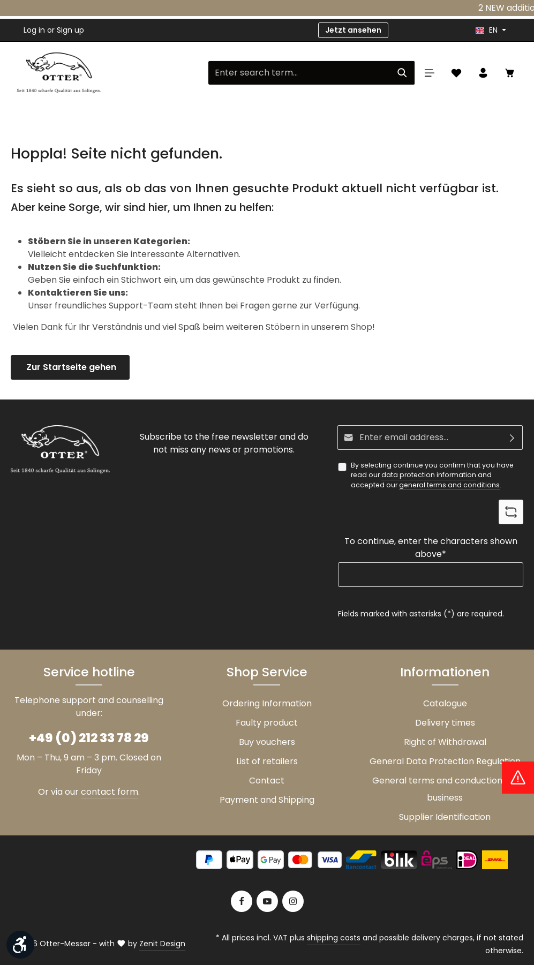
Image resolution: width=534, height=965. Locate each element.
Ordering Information (267, 703)
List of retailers (267, 761)
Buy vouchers (267, 742)
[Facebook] (241, 901)
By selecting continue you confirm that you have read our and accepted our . (432, 475)
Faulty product (267, 723)
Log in (34, 30)
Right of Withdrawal (445, 742)
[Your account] (483, 73)
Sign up (70, 30)
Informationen (445, 672)
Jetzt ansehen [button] (353, 30)
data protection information (428, 474)
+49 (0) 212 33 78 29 (89, 738)
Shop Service (267, 672)
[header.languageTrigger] (491, 30)
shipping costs (333, 937)
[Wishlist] (456, 73)
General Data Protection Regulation (445, 761)
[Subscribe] (512, 437)
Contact (266, 780)
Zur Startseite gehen (70, 367)
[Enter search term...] (299, 73)
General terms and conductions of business (444, 789)
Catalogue (445, 703)
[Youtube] (267, 901)
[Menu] (429, 73)
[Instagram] (293, 901)
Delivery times (445, 723)
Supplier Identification (445, 817)
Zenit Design (162, 943)
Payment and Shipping (267, 800)
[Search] (402, 73)
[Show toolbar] (20, 945)
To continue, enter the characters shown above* (430, 547)
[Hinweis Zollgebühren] (518, 778)
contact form (109, 792)
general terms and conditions (449, 484)
